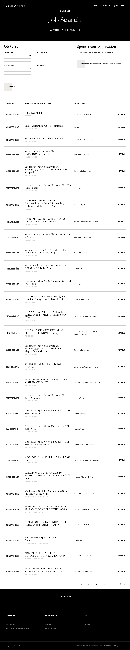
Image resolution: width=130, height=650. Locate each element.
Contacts (88, 624)
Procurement (51, 628)
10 (120, 584)
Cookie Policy (18, 646)
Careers (49, 624)
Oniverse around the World (18, 628)
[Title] (51, 55)
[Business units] (17, 68)
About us (10, 624)
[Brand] (51, 68)
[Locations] (17, 55)
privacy (6, 646)
